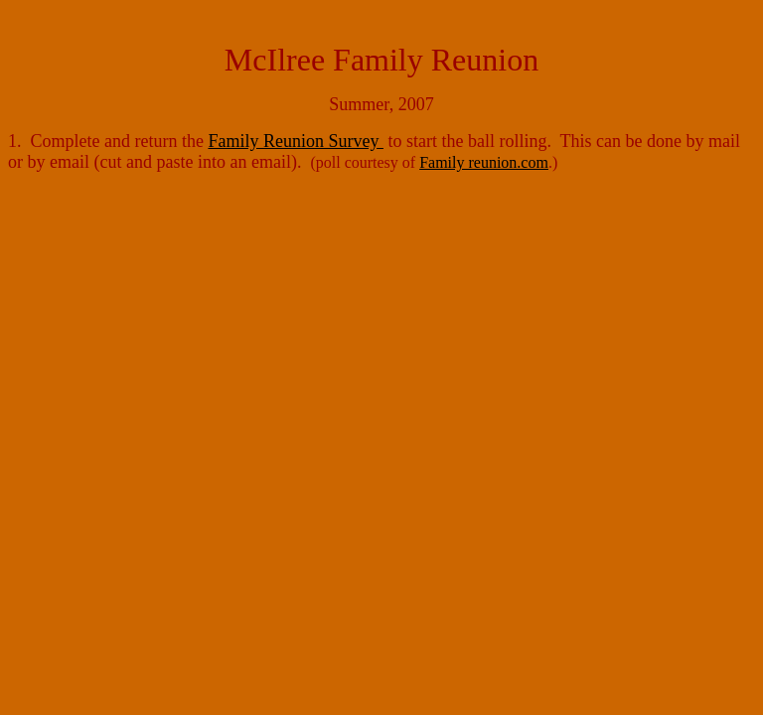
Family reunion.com (483, 162)
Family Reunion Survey (295, 141)
